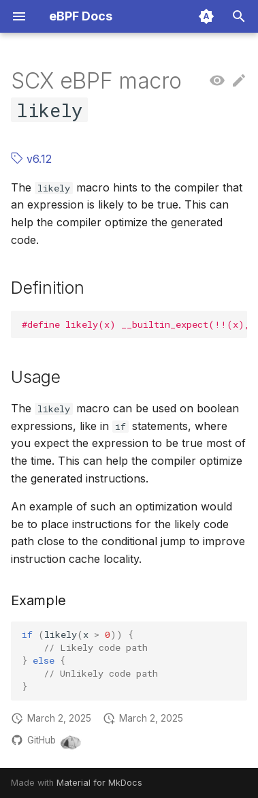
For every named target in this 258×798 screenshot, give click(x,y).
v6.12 (31, 159)
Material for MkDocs (99, 783)
